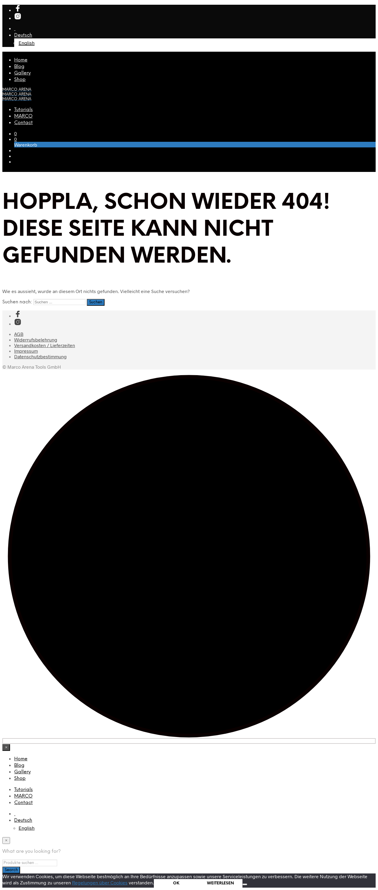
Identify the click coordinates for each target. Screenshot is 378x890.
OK (176, 883)
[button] (15, 133)
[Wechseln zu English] (27, 828)
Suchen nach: (17, 302)
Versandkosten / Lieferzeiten (44, 345)
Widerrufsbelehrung (35, 339)
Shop (20, 79)
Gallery (22, 73)
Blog (19, 66)
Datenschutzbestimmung (40, 356)
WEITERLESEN (220, 883)
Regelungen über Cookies (100, 882)
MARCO (23, 116)
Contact (23, 122)
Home (20, 60)
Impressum (26, 351)
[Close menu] (6, 747)
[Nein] (244, 884)
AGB (18, 334)
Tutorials (23, 109)
